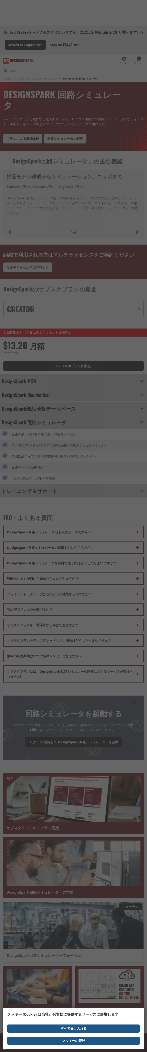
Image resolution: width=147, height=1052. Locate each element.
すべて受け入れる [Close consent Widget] (74, 1028)
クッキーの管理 (73, 1041)
